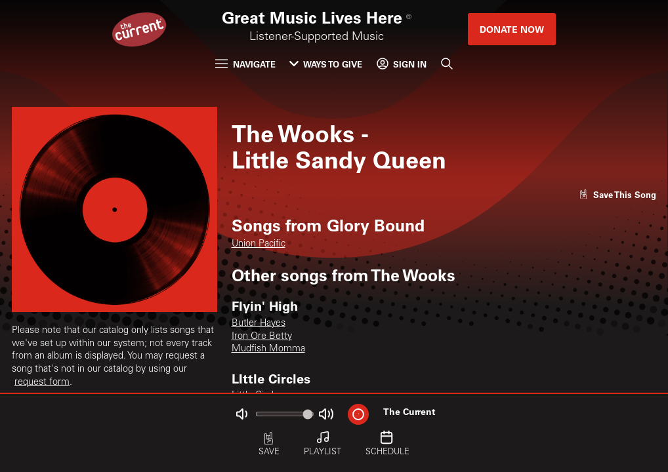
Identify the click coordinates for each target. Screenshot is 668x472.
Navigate (245, 63)
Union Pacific (258, 244)
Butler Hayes (258, 323)
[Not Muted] (242, 414)
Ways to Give (325, 63)
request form (42, 382)
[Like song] (617, 194)
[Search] (446, 64)
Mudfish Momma (268, 349)
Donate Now (512, 29)
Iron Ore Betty (262, 337)
